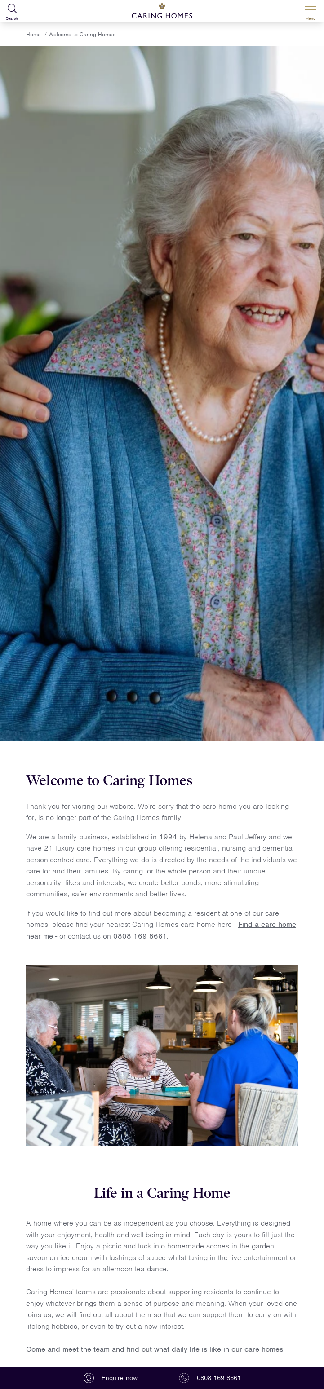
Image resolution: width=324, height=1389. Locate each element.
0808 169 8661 (140, 936)
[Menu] (310, 11)
